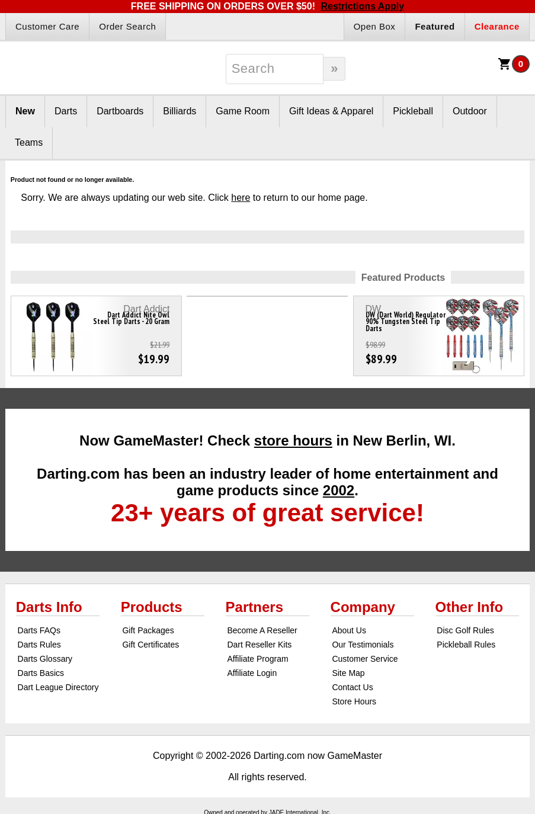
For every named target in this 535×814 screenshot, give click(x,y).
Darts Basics (41, 673)
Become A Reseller (262, 630)
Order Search (127, 26)
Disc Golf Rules (465, 630)
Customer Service (365, 659)
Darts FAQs (39, 630)
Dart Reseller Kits (259, 644)
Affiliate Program (257, 659)
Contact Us (352, 687)
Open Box (375, 26)
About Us (349, 630)
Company (363, 607)
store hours (293, 440)
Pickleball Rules (466, 644)
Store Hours (354, 701)
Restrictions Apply (362, 6)
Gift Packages (148, 630)
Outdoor (470, 111)
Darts (66, 111)
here (240, 198)
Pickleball (413, 111)
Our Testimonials (362, 644)
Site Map (348, 673)
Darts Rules (39, 644)
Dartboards (120, 111)
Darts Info (49, 607)
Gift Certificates (150, 644)
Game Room (243, 111)
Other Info (469, 607)
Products (151, 607)
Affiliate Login (252, 673)
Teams (29, 142)
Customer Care (47, 26)
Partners (254, 607)
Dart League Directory (58, 687)
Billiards (179, 111)
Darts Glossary (45, 659)
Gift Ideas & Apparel (331, 111)
